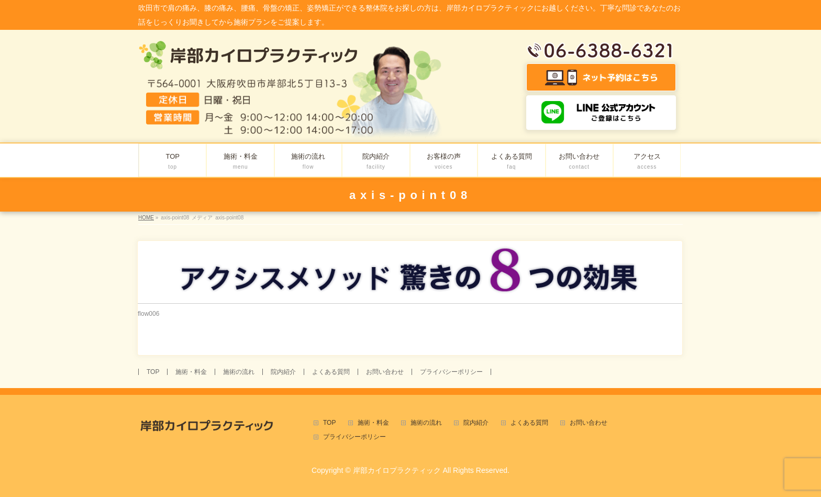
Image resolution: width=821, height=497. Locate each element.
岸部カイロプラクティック (397, 470)
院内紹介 (283, 371)
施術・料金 (191, 371)
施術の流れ (238, 371)
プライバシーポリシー (451, 371)
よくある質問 (331, 371)
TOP (153, 371)
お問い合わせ (385, 371)
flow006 (148, 313)
